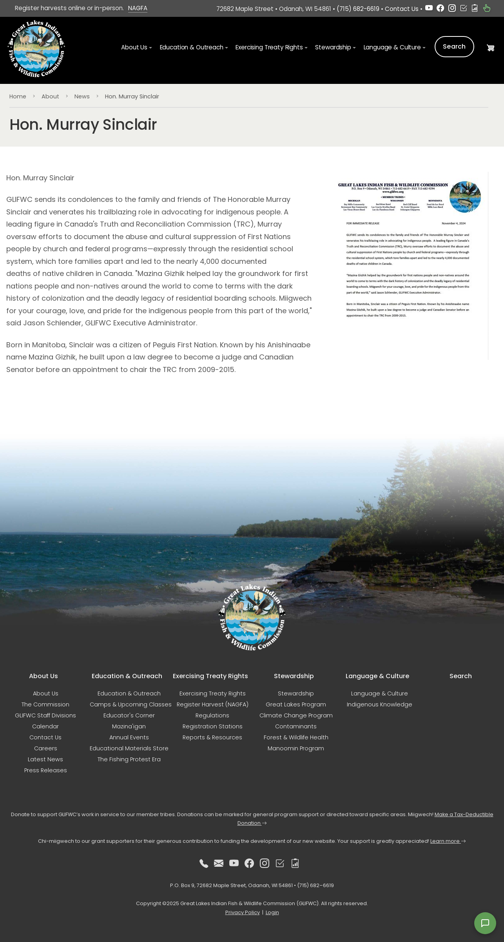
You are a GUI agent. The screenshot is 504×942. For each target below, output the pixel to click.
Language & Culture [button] (392, 47)
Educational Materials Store (129, 748)
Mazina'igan (129, 726)
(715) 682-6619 (358, 9)
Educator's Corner (129, 715)
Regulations (212, 715)
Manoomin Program (296, 748)
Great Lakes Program (296, 704)
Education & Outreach (129, 693)
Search (454, 46)
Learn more (448, 841)
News (82, 96)
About (50, 96)
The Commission (45, 704)
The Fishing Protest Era (129, 759)
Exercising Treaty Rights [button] (269, 47)
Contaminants (296, 726)
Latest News (45, 759)
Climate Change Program (296, 715)
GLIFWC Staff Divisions (45, 715)
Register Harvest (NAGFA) (212, 704)
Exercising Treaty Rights (212, 693)
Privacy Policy (242, 912)
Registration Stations (213, 726)
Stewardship (296, 693)
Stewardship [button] (333, 47)
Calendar (45, 726)
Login (272, 912)
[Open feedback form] (485, 923)
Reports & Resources (212, 737)
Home (17, 96)
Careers (45, 748)
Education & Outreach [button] (191, 47)
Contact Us (402, 9)
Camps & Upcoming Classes (131, 704)
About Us (45, 693)
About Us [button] (134, 47)
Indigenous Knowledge (379, 704)
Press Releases (45, 770)
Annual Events (129, 737)
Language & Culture (379, 693)
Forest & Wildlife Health (296, 737)
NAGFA (137, 8)
